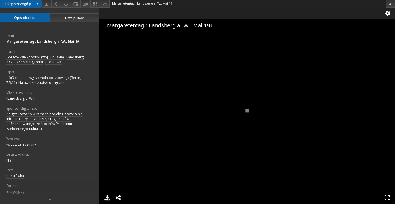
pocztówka (15, 175)
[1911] (11, 160)
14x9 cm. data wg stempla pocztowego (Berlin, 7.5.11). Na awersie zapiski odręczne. (43, 80)
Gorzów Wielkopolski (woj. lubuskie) (35, 57)
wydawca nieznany (21, 144)
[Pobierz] (46, 4)
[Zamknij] (390, 4)
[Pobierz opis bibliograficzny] (85, 4)
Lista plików (74, 18)
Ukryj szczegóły (22, 3)
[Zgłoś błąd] (105, 4)
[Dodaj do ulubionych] (66, 4)
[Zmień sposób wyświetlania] (75, 4)
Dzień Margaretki (29, 62)
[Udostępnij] (56, 4)
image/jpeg (15, 191)
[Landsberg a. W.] (20, 98)
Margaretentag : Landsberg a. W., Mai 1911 (44, 41)
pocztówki (53, 62)
